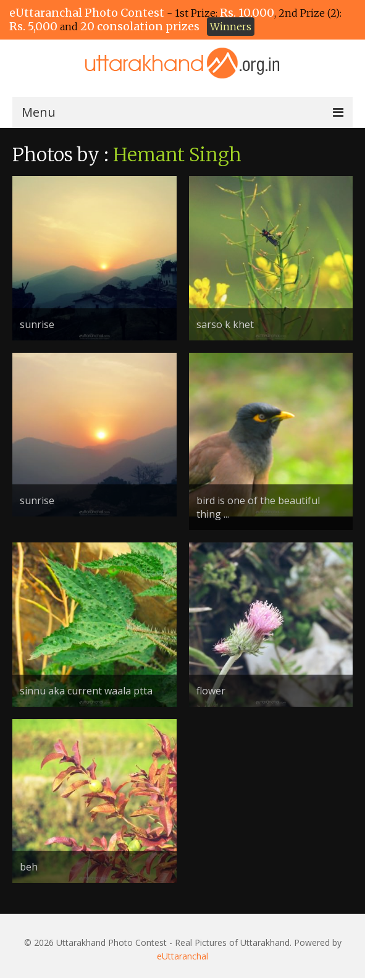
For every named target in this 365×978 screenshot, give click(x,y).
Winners (230, 26)
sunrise (37, 324)
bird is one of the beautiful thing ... (258, 507)
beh (29, 867)
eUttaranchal (182, 956)
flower (210, 691)
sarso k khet (225, 324)
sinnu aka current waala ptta (86, 691)
